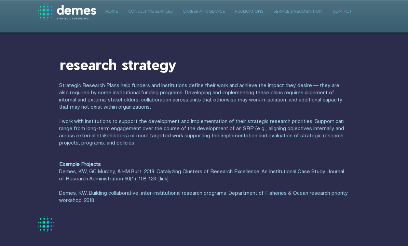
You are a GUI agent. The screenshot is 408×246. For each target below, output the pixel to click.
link (163, 179)
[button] (150, 11)
